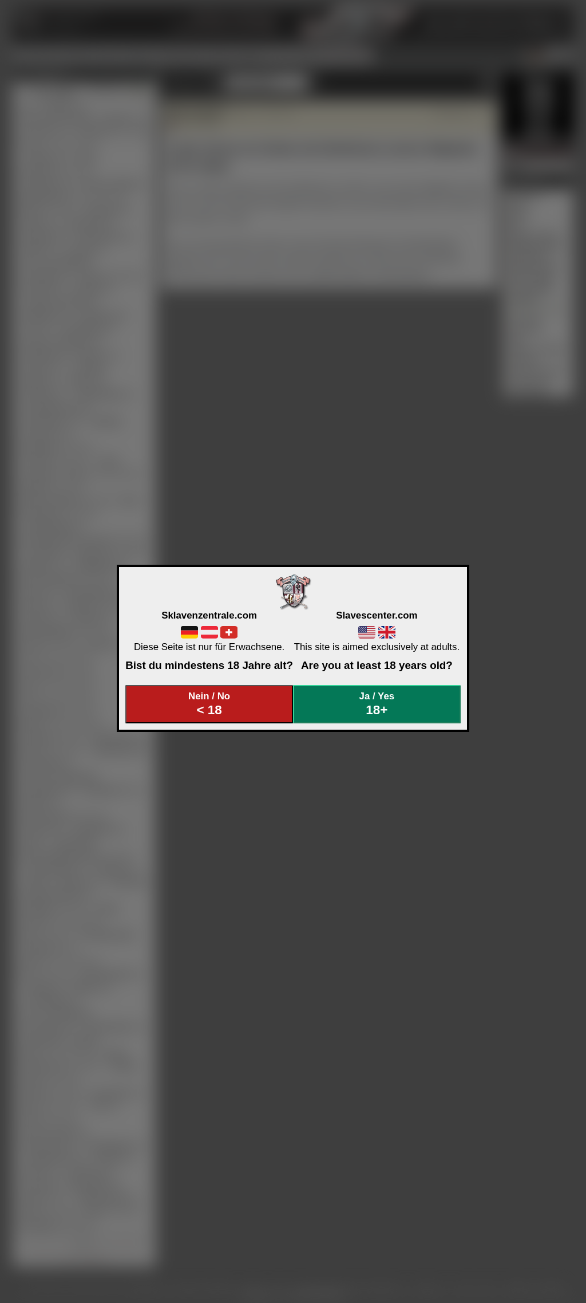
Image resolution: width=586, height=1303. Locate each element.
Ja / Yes (377, 704)
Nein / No (209, 704)
